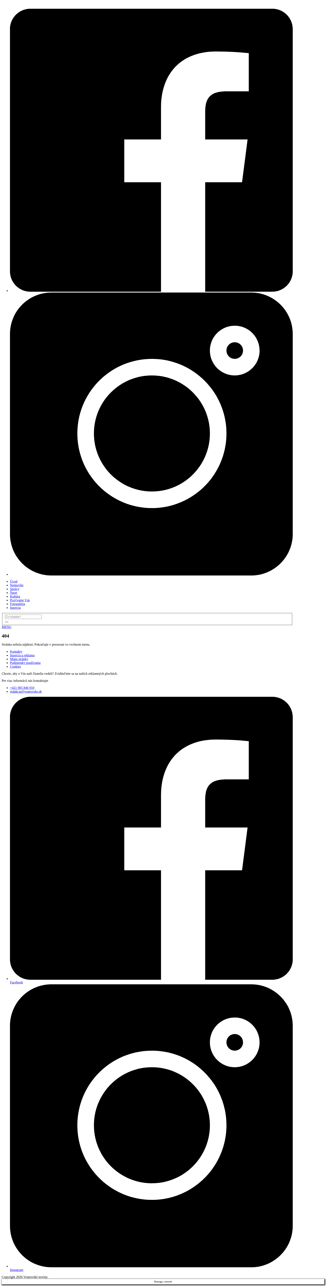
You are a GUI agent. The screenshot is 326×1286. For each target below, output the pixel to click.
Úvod (13, 581)
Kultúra (15, 596)
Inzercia (15, 607)
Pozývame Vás (20, 600)
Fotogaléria (17, 604)
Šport (13, 592)
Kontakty (16, 651)
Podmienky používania (25, 663)
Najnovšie (16, 585)
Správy (14, 589)
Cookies (15, 666)
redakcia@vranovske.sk (26, 691)
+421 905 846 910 (22, 688)
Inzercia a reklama (22, 655)
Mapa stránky (19, 659)
